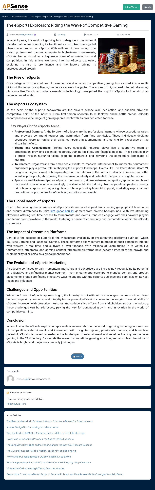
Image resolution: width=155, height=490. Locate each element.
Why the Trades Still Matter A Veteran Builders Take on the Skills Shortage (46, 432)
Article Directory (20, 16)
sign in (27, 378)
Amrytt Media (26, 34)
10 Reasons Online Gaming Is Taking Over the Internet (36, 468)
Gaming (61, 34)
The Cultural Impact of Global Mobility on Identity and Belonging (41, 450)
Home (5, 16)
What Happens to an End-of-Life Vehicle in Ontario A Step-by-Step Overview (49, 462)
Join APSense (131, 7)
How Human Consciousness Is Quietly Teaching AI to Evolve (39, 456)
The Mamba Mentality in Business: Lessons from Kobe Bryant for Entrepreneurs (50, 421)
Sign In (147, 7)
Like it (77, 356)
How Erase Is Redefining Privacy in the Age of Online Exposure (40, 438)
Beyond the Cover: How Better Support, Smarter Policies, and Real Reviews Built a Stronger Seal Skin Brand (65, 474)
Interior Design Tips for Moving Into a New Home (33, 427)
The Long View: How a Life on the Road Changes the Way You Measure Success (49, 444)
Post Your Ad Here (16, 403)
